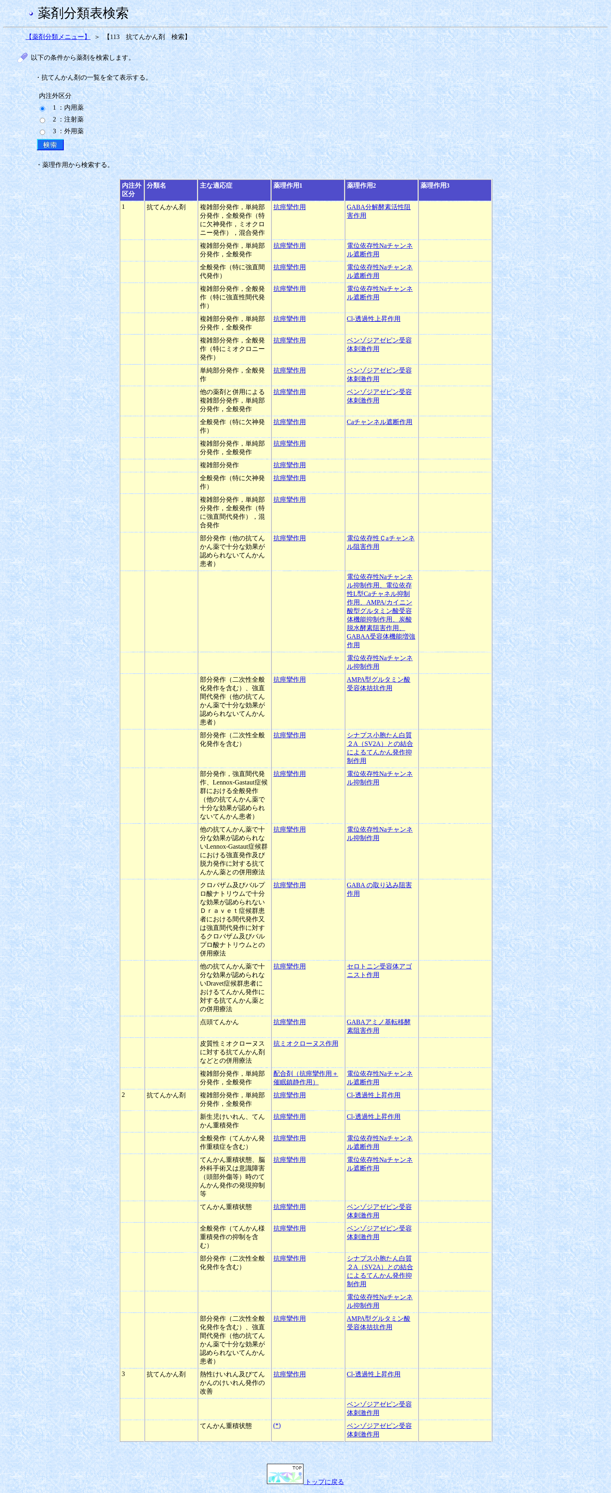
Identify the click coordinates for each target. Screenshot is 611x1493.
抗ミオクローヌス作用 (305, 1043)
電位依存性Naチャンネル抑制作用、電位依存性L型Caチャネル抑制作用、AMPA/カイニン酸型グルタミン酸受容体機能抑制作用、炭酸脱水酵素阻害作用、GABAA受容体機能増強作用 (381, 610)
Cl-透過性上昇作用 (374, 318)
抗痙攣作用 (289, 207)
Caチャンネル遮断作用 (380, 421)
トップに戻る (305, 1481)
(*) (277, 1425)
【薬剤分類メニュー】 (58, 36)
